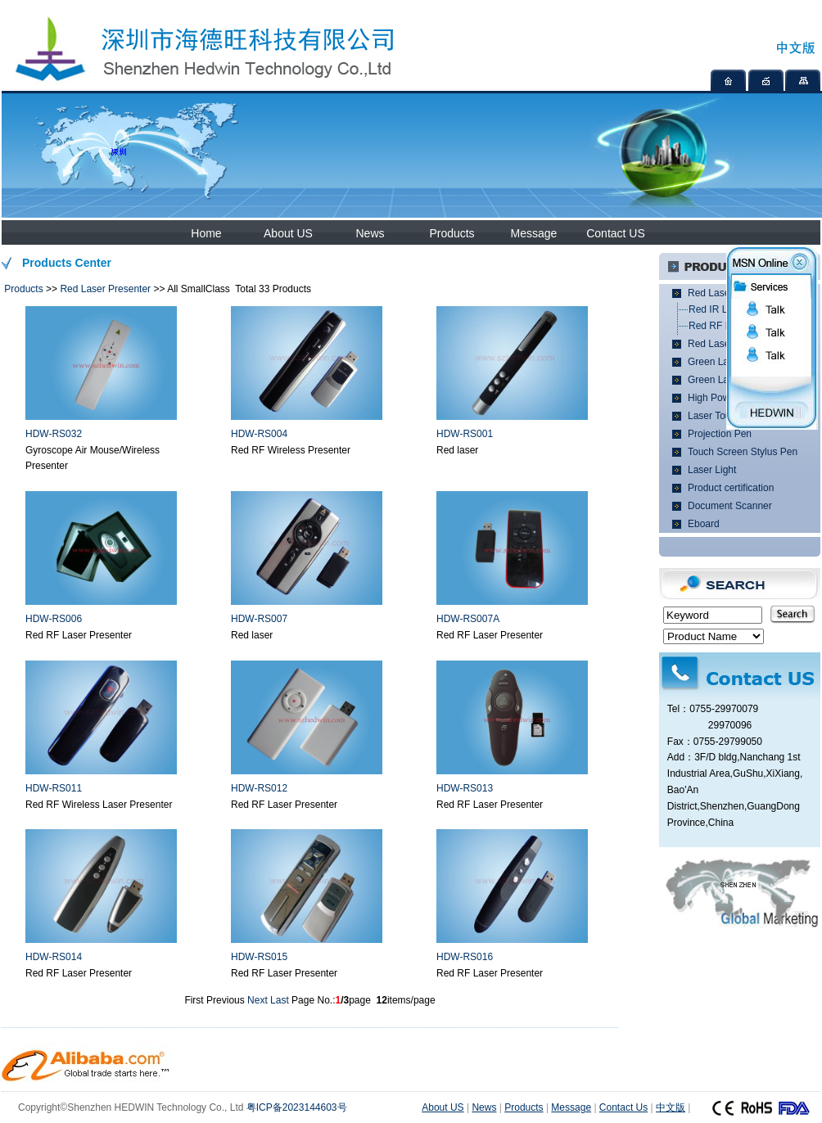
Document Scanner (730, 506)
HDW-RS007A (467, 619)
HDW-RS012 (259, 788)
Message (534, 233)
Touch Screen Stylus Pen (742, 452)
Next (257, 1000)
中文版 (670, 1107)
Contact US (615, 233)
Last (279, 1000)
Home (206, 233)
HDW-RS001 (464, 434)
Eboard (704, 524)
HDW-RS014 (53, 957)
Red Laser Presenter (105, 289)
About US (288, 233)
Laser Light (712, 470)
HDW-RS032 (53, 434)
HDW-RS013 (464, 788)
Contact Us (623, 1107)
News (369, 233)
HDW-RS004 (259, 434)
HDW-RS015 (259, 957)
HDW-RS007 (259, 619)
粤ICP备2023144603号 (296, 1107)
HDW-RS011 (53, 788)
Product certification (731, 488)
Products (451, 233)
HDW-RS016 (464, 957)
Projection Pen (720, 434)
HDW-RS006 (53, 619)
